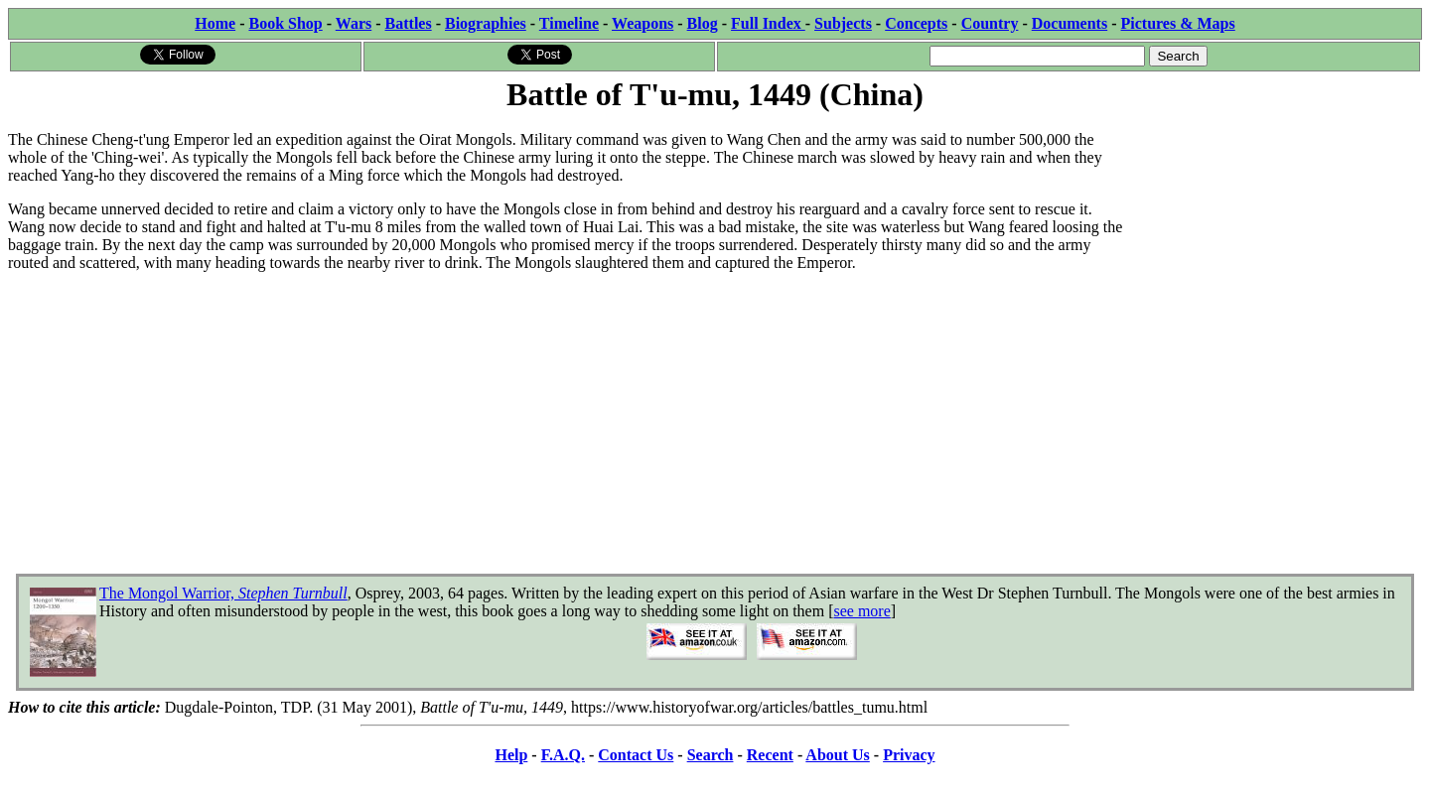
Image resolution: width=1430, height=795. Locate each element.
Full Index (768, 23)
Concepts (916, 23)
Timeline (569, 23)
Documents (1069, 23)
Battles (408, 23)
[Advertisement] (1272, 240)
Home (215, 23)
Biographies (485, 23)
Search (710, 754)
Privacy (908, 754)
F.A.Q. (563, 754)
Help (511, 754)
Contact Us (635, 754)
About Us (837, 754)
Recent (770, 754)
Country (990, 23)
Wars (353, 23)
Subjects (843, 23)
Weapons (642, 23)
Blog (702, 23)
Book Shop (285, 23)
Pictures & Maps (1178, 23)
